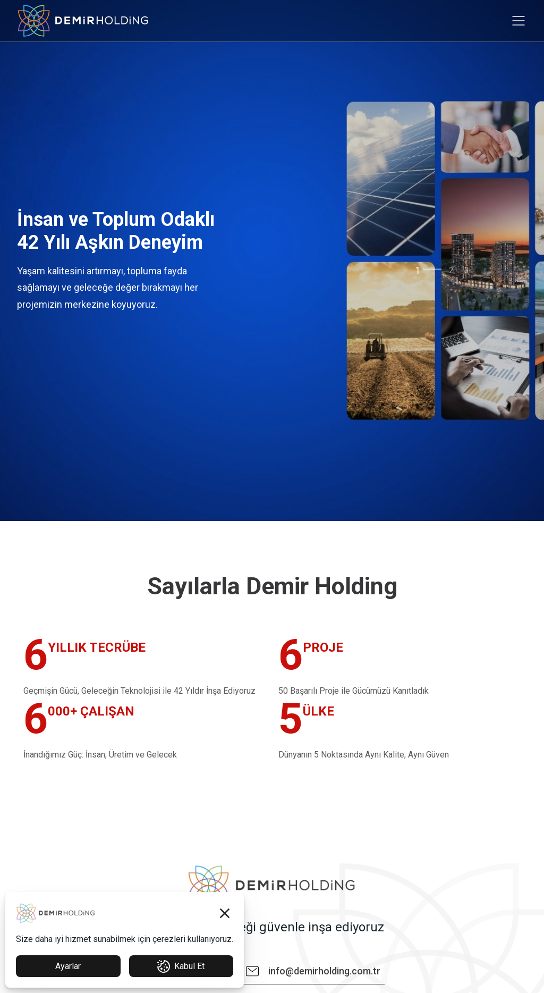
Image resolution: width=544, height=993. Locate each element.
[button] (224, 913)
